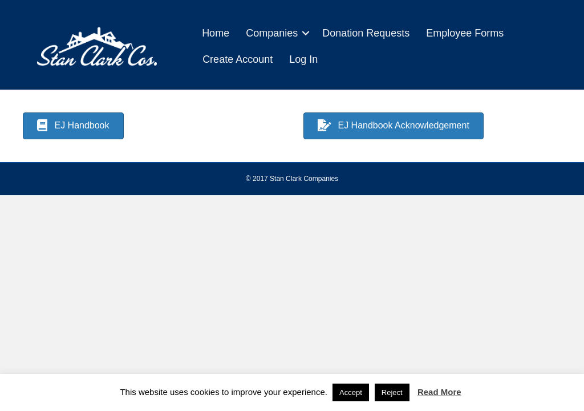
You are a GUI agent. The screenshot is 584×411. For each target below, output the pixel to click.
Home (215, 33)
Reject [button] (392, 392)
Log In (303, 59)
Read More (439, 392)
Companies (272, 33)
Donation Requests (365, 33)
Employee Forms (465, 33)
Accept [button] (350, 392)
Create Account (237, 59)
